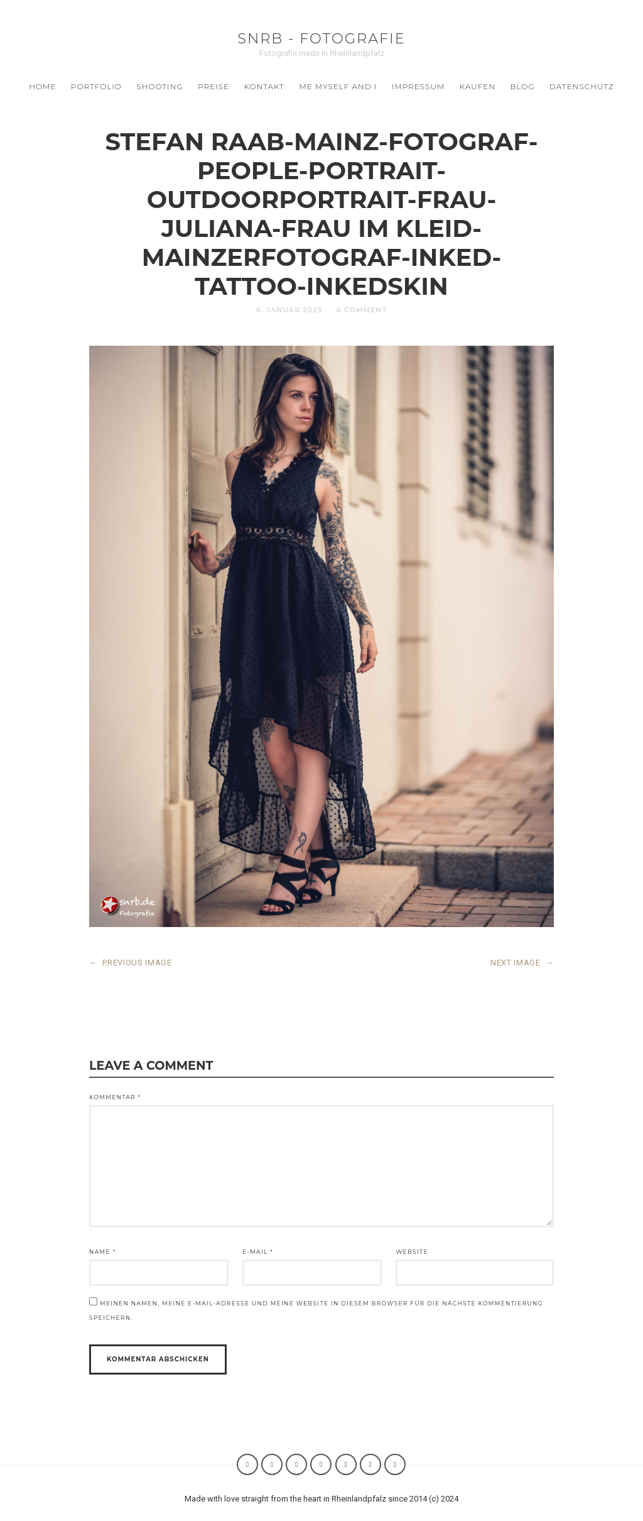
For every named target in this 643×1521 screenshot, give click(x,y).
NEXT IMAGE (522, 962)
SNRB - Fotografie (321, 38)
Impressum (418, 86)
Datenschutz (581, 86)
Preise (213, 86)
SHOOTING (159, 86)
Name (102, 1251)
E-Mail (257, 1251)
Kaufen (477, 86)
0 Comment (361, 309)
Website (412, 1251)
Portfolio (96, 86)
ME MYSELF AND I (338, 86)
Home (42, 86)
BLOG (522, 86)
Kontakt (264, 86)
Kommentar (115, 1097)
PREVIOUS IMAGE (130, 962)
